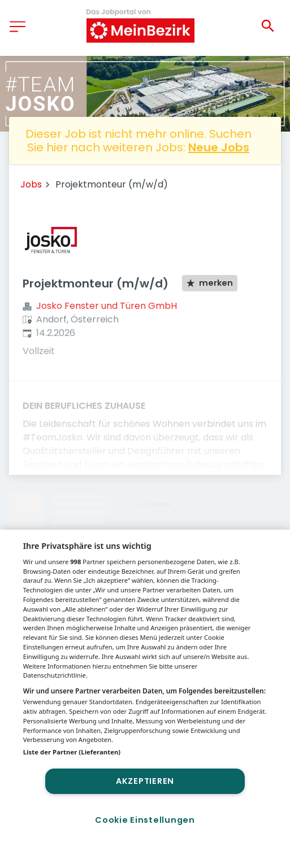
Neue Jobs (218, 147)
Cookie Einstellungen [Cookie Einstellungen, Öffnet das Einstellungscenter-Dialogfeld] (144, 820)
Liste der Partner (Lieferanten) (72, 752)
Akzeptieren (145, 781)
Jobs (31, 184)
